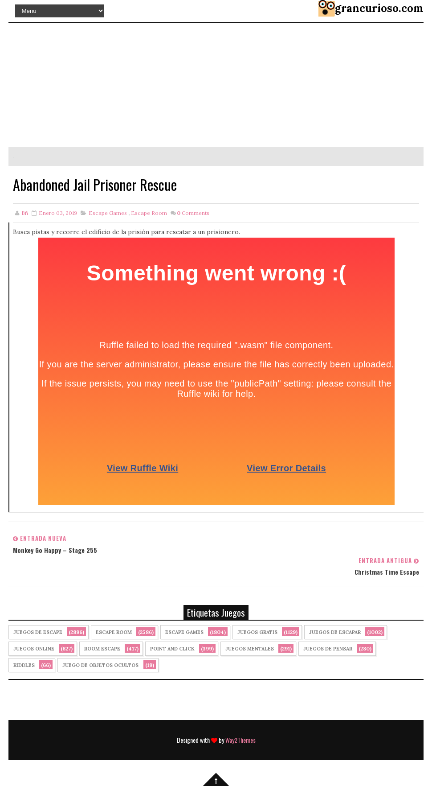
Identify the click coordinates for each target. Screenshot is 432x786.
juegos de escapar (335, 632)
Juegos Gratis (257, 632)
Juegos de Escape (37, 632)
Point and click (172, 649)
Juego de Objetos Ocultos (100, 665)
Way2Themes (240, 740)
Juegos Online (33, 649)
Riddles (24, 665)
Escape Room (149, 213)
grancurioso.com (379, 8)
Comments (193, 213)
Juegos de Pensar (327, 649)
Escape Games (108, 213)
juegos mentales (249, 649)
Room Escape (102, 649)
